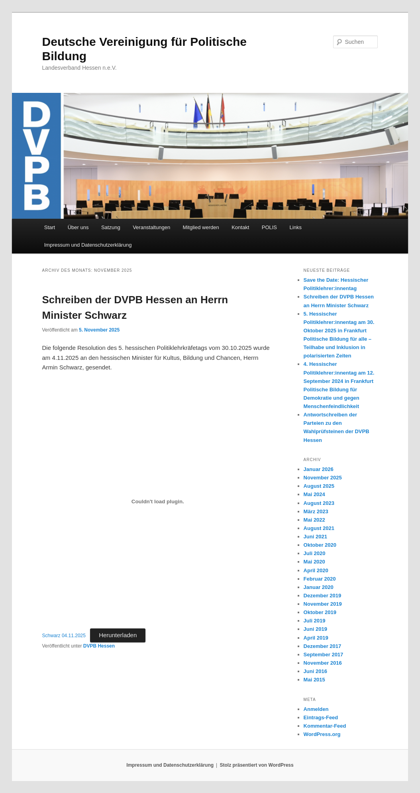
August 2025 (319, 486)
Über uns (78, 227)
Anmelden (316, 709)
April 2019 (316, 638)
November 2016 (323, 663)
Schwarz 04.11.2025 (64, 635)
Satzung (110, 227)
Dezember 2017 (322, 646)
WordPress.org (322, 734)
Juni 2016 (315, 671)
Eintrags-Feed (321, 717)
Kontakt (240, 227)
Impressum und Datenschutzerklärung (88, 245)
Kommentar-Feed (325, 726)
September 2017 (323, 655)
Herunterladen (118, 635)
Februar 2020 (320, 579)
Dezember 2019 (322, 596)
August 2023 (319, 503)
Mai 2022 (314, 520)
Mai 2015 (314, 680)
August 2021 (319, 528)
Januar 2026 (319, 469)
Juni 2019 (315, 629)
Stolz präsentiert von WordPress (257, 765)
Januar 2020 (319, 587)
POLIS (269, 227)
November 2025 (323, 478)
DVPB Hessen (99, 646)
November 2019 (323, 604)
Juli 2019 (315, 621)
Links (296, 227)
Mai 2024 (314, 494)
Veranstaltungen (151, 227)
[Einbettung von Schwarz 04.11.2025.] (157, 501)
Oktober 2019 (320, 612)
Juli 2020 (315, 553)
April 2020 (316, 570)
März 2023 (316, 511)
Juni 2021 (315, 537)
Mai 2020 (314, 562)
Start (49, 227)
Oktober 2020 (320, 545)
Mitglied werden (201, 227)
